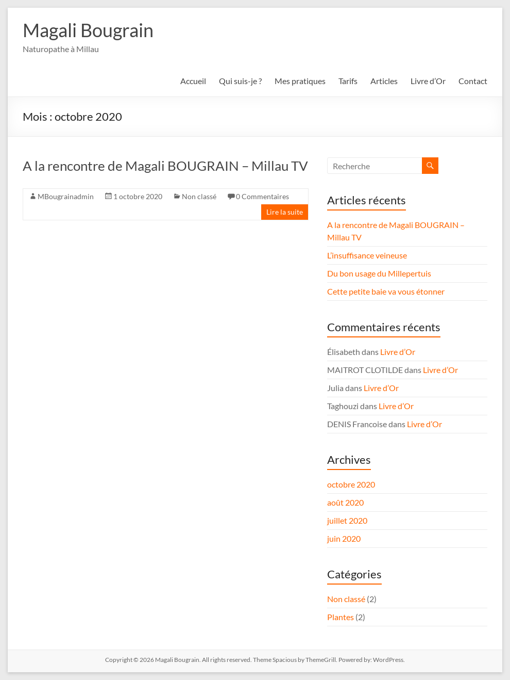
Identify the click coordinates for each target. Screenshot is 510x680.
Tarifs (348, 81)
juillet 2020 (347, 520)
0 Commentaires (262, 196)
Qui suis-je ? (240, 81)
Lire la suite (284, 211)
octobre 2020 (351, 484)
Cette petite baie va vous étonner (386, 291)
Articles (384, 81)
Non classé (199, 196)
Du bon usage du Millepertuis (379, 273)
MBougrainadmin (66, 196)
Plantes (340, 617)
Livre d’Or (428, 81)
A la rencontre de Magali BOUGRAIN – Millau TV (165, 165)
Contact (472, 81)
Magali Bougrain (88, 30)
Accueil (193, 81)
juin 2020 (344, 538)
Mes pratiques (300, 81)
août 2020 (345, 502)
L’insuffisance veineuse (367, 255)
